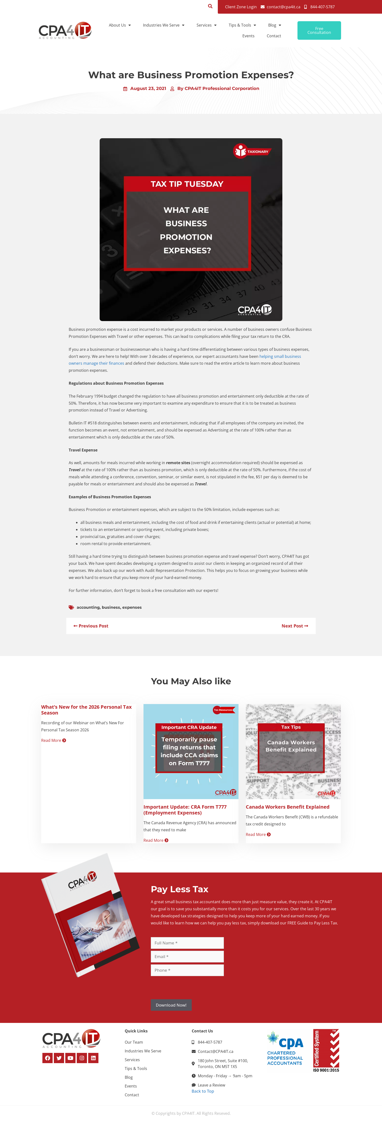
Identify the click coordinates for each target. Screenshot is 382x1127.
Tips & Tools (242, 25)
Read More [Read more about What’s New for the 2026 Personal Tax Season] (53, 740)
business (111, 607)
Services (207, 25)
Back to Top (203, 1091)
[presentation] (188, 987)
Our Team (134, 1042)
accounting (88, 607)
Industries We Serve (163, 25)
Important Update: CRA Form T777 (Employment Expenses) (185, 810)
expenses (132, 607)
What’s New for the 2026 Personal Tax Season (86, 710)
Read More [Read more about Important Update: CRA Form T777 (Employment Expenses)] (155, 840)
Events (248, 36)
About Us (120, 25)
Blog (274, 25)
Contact (274, 36)
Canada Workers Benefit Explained (288, 807)
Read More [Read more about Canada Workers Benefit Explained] (258, 834)
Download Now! (171, 1005)
